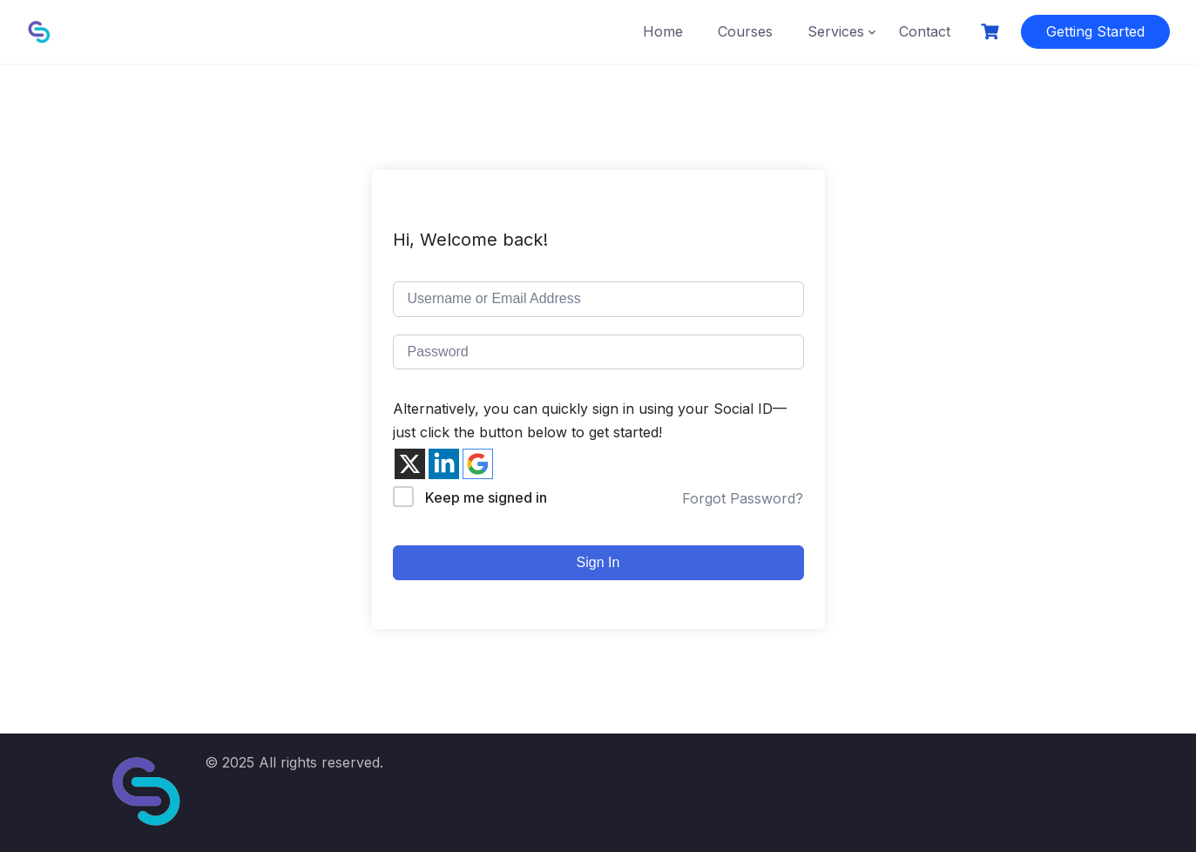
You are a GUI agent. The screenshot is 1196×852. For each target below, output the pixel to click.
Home (663, 31)
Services (835, 31)
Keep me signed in (486, 497)
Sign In (598, 562)
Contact (924, 31)
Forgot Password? (742, 498)
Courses (745, 31)
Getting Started (1095, 31)
